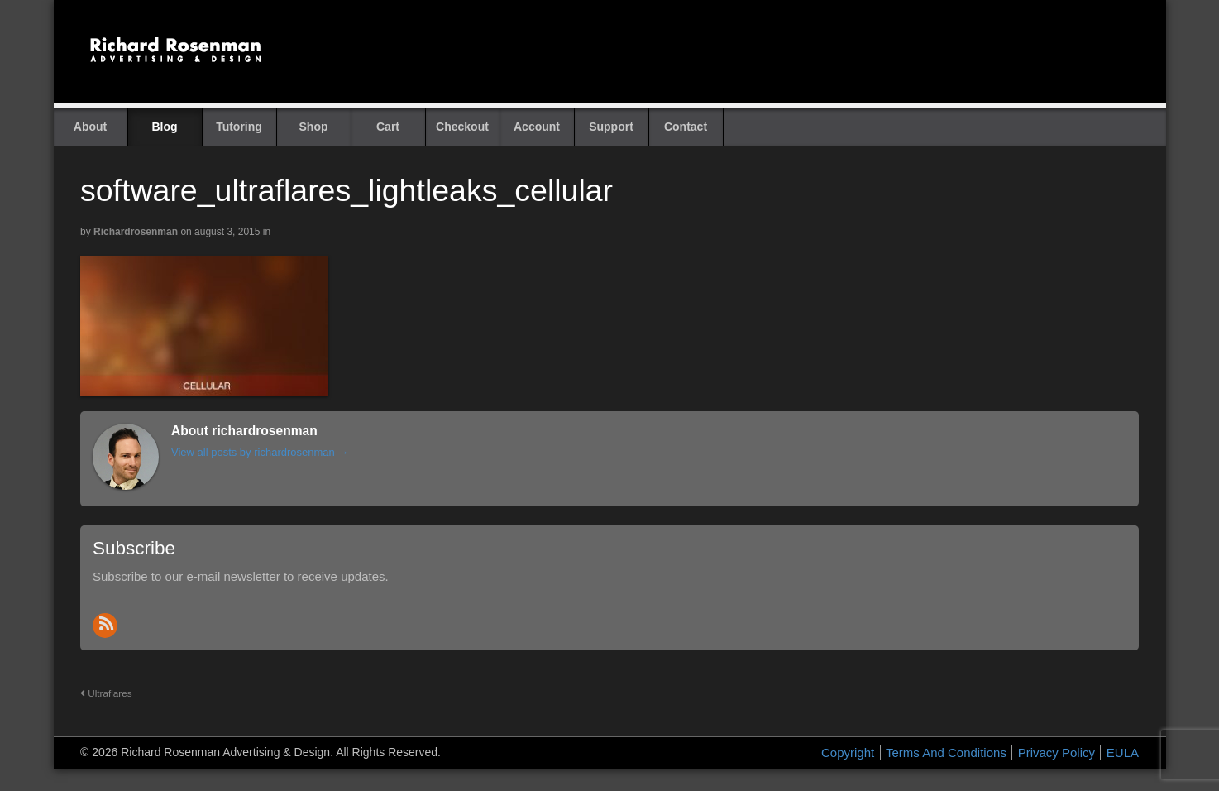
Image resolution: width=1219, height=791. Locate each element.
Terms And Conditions (946, 752)
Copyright (847, 752)
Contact (685, 126)
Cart (387, 126)
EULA (1123, 752)
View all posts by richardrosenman (259, 452)
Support (611, 126)
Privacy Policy (1056, 752)
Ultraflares (106, 693)
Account (537, 126)
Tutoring (239, 126)
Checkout (462, 126)
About (90, 126)
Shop (313, 126)
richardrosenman (135, 231)
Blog (164, 126)
